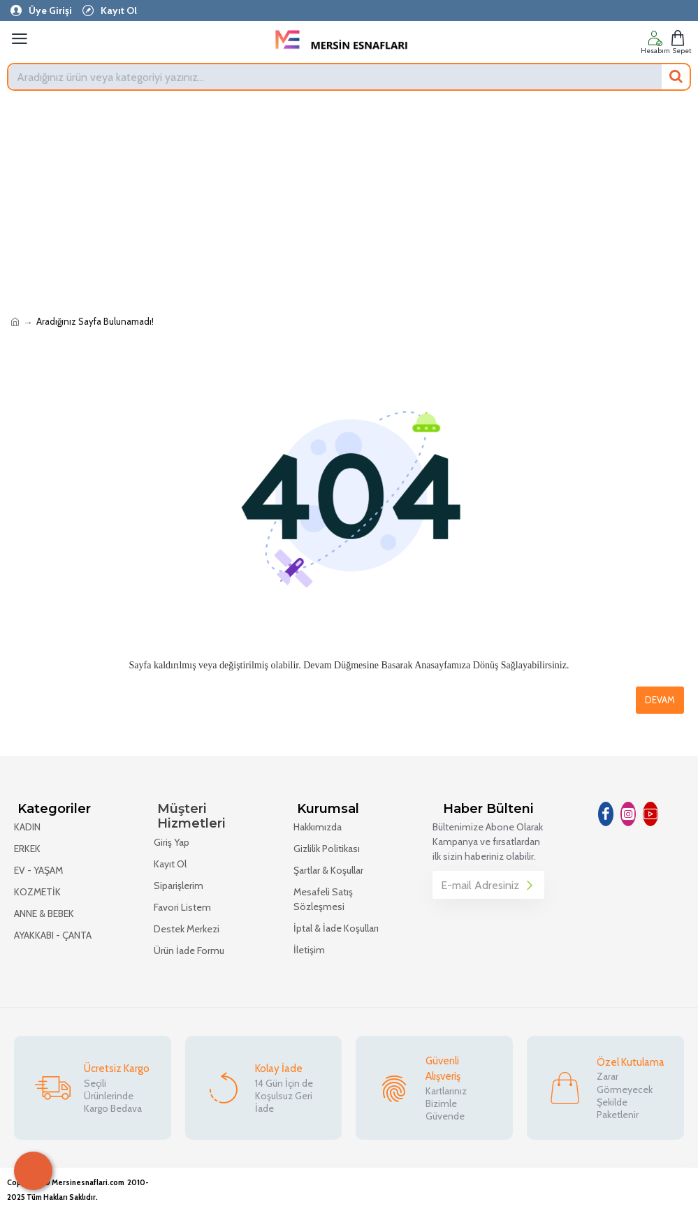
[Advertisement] (349, 202)
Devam (660, 699)
